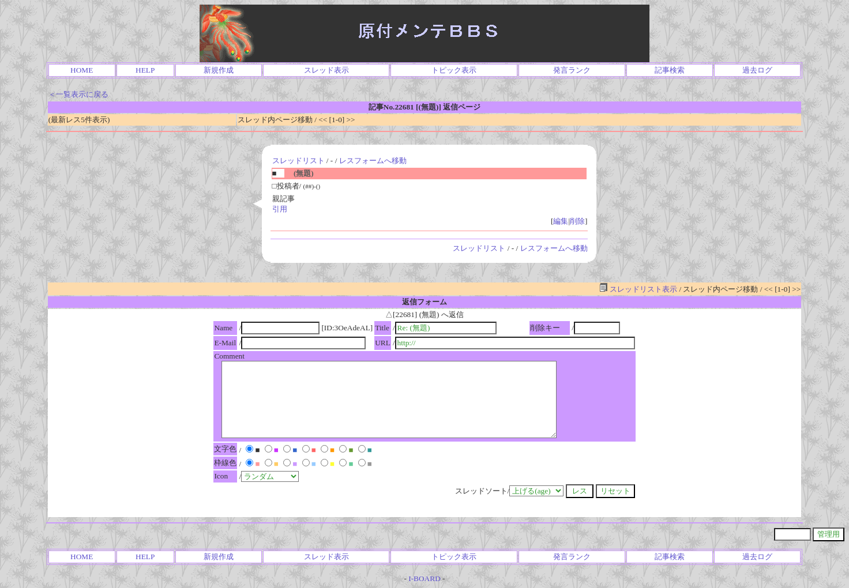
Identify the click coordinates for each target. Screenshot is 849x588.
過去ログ (757, 70)
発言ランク (572, 70)
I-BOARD (424, 578)
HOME (81, 70)
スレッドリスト (298, 160)
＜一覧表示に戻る (78, 94)
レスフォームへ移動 (373, 160)
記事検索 (670, 70)
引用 (279, 209)
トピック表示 (453, 70)
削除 (577, 221)
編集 (560, 221)
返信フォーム (424, 301)
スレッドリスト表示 (638, 289)
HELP (145, 70)
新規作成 (219, 70)
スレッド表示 (326, 70)
